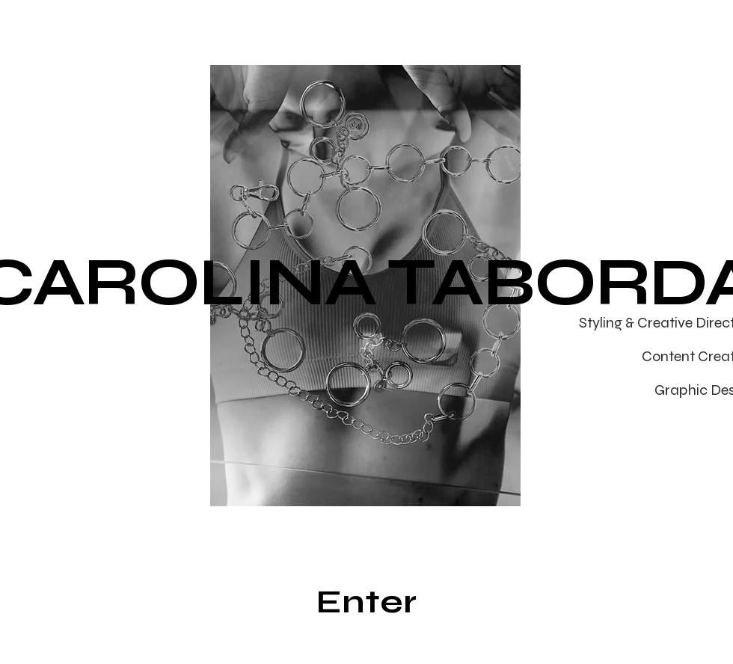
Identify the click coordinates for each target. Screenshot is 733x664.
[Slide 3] (341, 482)
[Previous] (156, 285)
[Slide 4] (358, 482)
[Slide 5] (375, 482)
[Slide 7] (410, 482)
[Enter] (366, 602)
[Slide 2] (324, 482)
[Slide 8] (427, 482)
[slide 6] (393, 482)
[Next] (574, 285)
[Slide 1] (305, 483)
